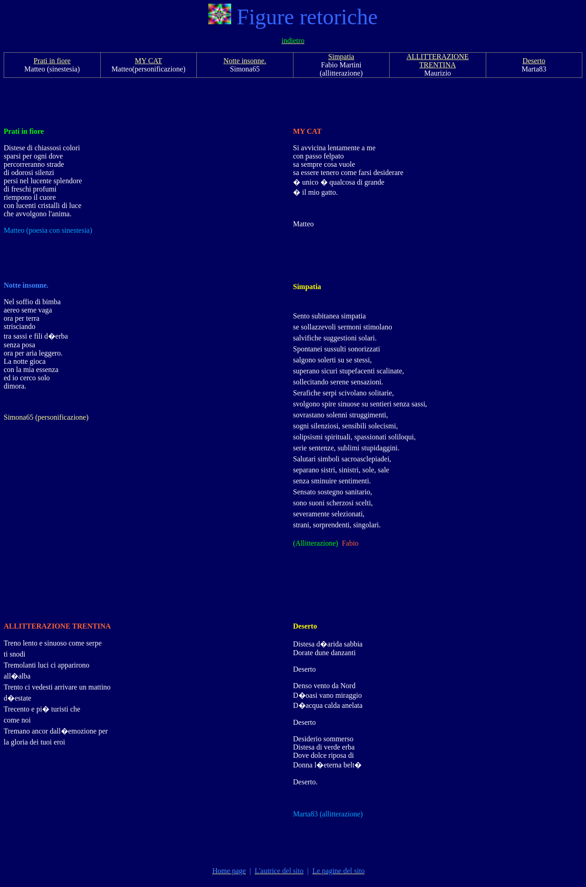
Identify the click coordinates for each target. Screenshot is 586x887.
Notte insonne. (244, 61)
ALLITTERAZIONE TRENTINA (438, 61)
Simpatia (341, 56)
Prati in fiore (52, 61)
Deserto (533, 61)
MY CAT (148, 61)
